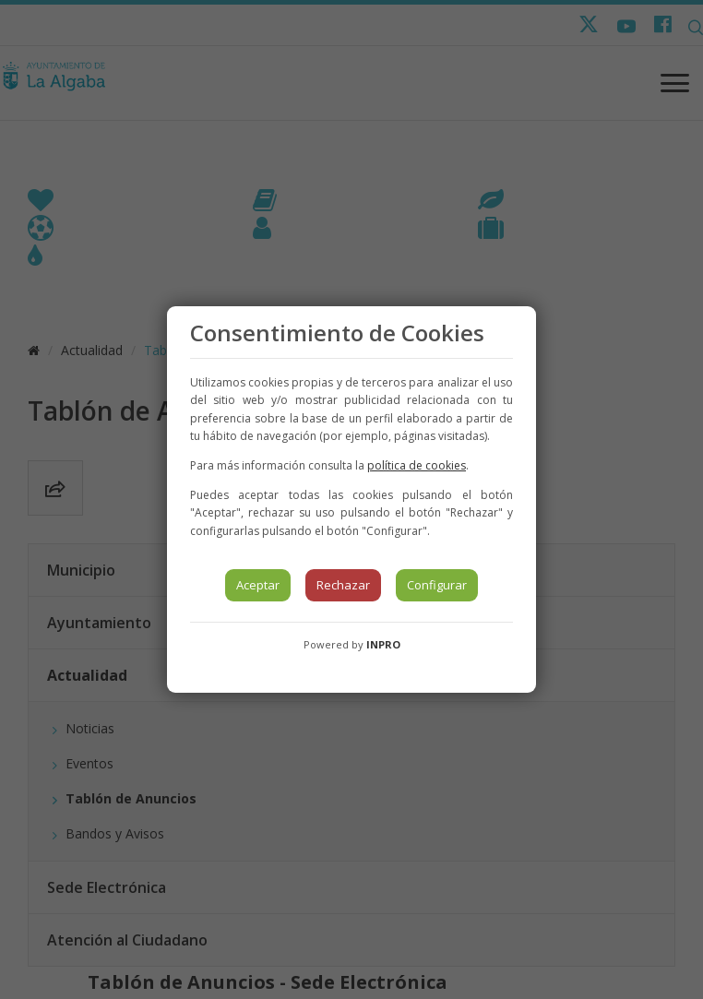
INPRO (383, 644)
